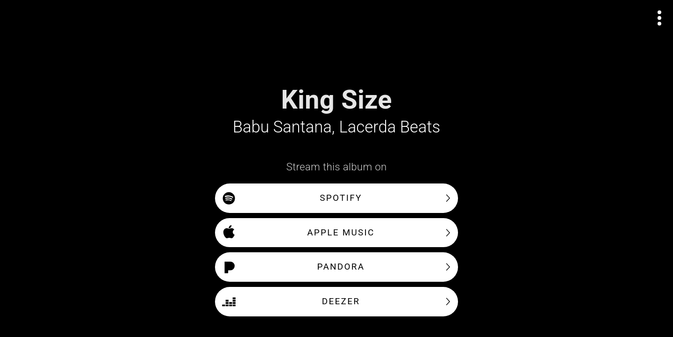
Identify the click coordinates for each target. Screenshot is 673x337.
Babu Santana (282, 126)
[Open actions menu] (660, 18)
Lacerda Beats (389, 126)
